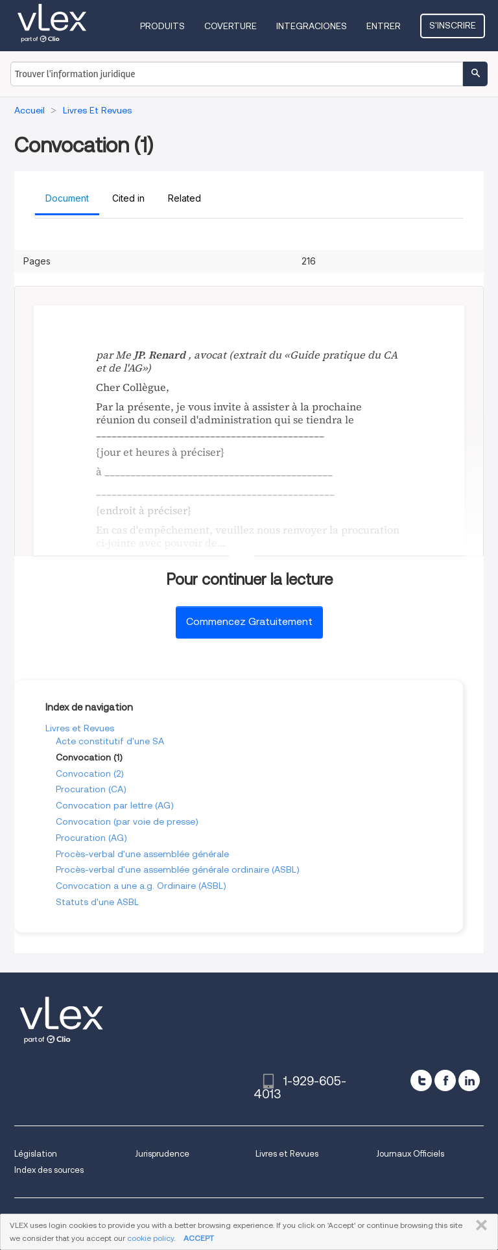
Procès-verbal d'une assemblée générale (142, 854)
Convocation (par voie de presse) (127, 821)
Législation (35, 1154)
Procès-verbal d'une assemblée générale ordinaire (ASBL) (178, 869)
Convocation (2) (90, 773)
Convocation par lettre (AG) (115, 805)
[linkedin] (469, 1080)
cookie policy (150, 1238)
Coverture (230, 26)
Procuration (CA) (91, 789)
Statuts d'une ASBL (97, 902)
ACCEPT (199, 1238)
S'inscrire (452, 25)
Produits (162, 26)
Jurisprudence (162, 1154)
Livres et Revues (79, 728)
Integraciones (311, 26)
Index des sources (49, 1170)
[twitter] (421, 1080)
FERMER (479, 1225)
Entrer (383, 26)
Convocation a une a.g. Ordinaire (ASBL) (141, 885)
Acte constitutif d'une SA (110, 741)
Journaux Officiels (410, 1154)
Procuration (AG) (91, 837)
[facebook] (445, 1080)
